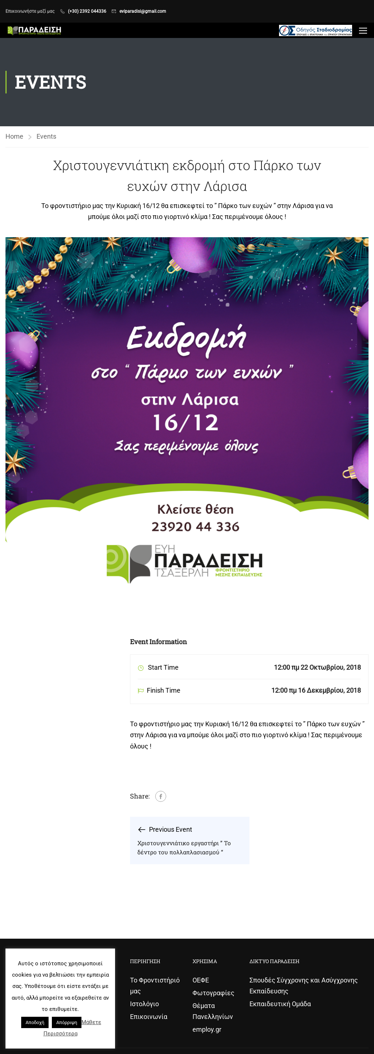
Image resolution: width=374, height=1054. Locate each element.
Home (14, 136)
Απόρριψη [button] (66, 1022)
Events (46, 136)
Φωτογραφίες (213, 993)
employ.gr (206, 1029)
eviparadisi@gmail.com (142, 11)
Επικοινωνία (148, 1016)
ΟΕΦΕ (200, 980)
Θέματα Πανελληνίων (212, 1011)
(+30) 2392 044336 (87, 11)
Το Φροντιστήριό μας (155, 985)
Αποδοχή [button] (35, 1022)
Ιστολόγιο (144, 1004)
